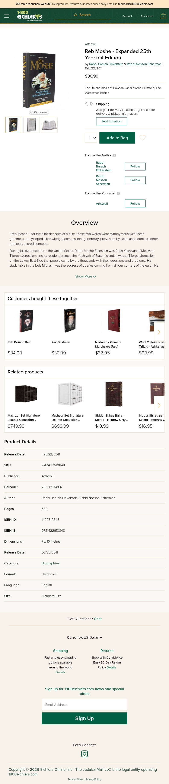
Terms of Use (75, 779)
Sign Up (84, 718)
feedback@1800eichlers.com (135, 4)
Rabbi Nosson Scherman (144, 64)
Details (60, 672)
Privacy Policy (93, 779)
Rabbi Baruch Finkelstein (106, 64)
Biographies (50, 563)
